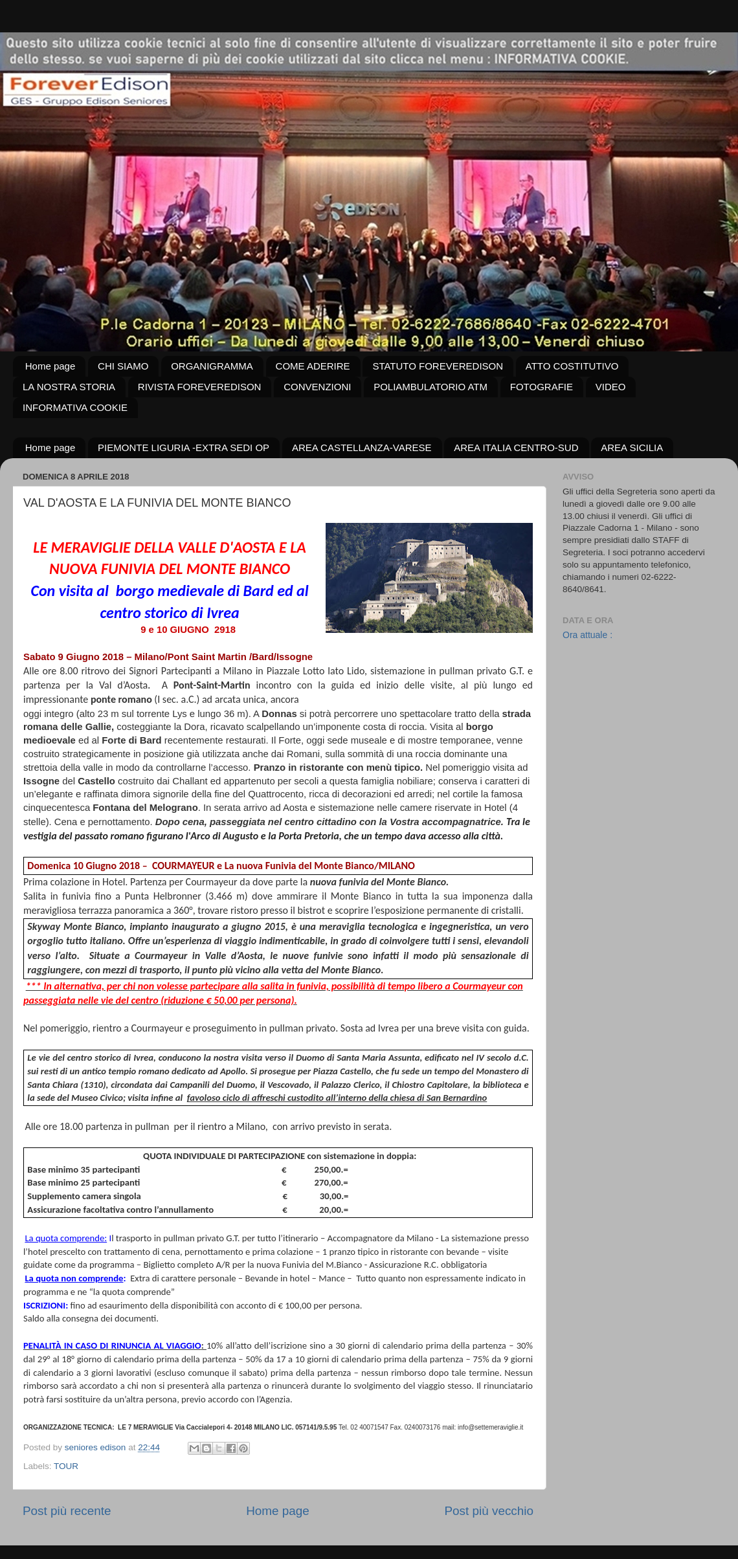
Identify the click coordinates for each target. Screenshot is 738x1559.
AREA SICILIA (632, 447)
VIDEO (611, 386)
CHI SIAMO (123, 365)
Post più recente (67, 1511)
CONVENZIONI (317, 386)
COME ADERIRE (313, 365)
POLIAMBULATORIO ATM (430, 386)
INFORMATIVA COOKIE (75, 407)
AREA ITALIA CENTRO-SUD (516, 447)
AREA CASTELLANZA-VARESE (362, 447)
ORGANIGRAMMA (212, 365)
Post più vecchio (488, 1511)
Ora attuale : (587, 635)
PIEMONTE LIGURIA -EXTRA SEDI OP (183, 447)
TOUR (66, 1466)
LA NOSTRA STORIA (69, 386)
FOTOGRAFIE (541, 386)
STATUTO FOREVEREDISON (437, 365)
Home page (50, 365)
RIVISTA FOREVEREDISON (200, 386)
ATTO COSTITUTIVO (572, 365)
